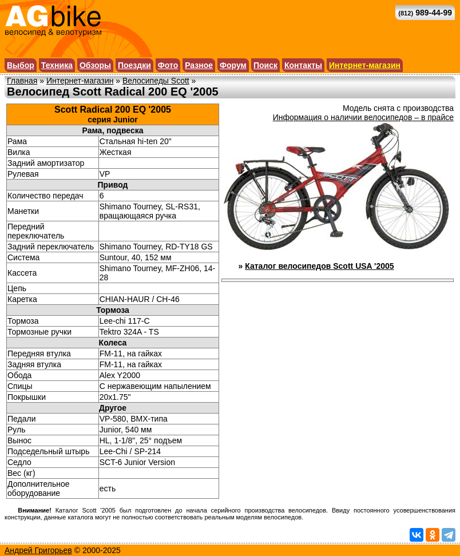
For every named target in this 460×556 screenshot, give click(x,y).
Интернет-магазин (364, 65)
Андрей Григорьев (38, 550)
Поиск (265, 65)
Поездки (134, 65)
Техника (57, 65)
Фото (168, 65)
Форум (233, 65)
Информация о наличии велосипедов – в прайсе (363, 117)
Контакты (303, 65)
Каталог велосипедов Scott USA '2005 (319, 266)
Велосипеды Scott (155, 80)
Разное (199, 65)
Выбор (20, 65)
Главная (22, 80)
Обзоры (95, 65)
